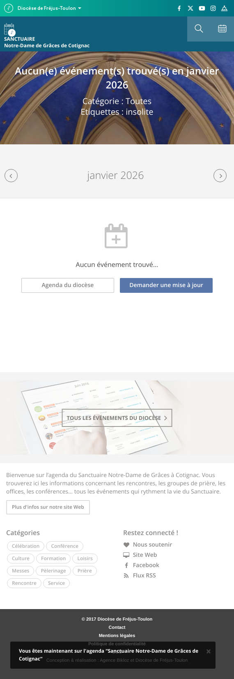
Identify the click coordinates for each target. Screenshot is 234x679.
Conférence (64, 545)
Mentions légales (117, 635)
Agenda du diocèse (68, 285)
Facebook (141, 565)
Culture (21, 558)
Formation (53, 558)
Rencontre (24, 582)
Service (56, 582)
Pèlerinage (53, 570)
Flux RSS (139, 575)
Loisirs (84, 558)
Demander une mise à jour (166, 285)
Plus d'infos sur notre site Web (48, 506)
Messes (20, 570)
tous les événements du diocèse (117, 418)
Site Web (140, 555)
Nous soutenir (147, 545)
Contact (117, 627)
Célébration (25, 545)
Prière (85, 570)
